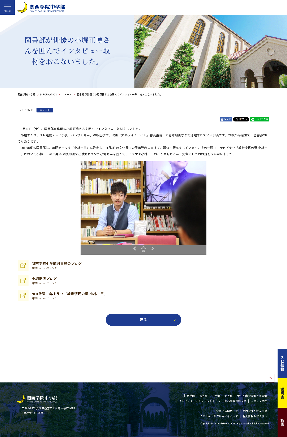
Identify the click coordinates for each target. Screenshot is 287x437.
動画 (282, 422)
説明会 (282, 393)
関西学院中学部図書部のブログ (57, 265)
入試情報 (282, 363)
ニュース (67, 94)
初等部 (203, 396)
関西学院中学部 (26, 94)
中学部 (216, 396)
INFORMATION (48, 94)
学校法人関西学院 (227, 411)
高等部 (228, 396)
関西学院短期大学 (235, 401)
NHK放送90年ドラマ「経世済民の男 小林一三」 (69, 295)
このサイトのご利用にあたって (219, 416)
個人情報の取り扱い (255, 416)
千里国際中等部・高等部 (252, 396)
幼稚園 (191, 396)
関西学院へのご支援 (255, 411)
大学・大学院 (259, 401)
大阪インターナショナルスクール (199, 401)
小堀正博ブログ (44, 280)
